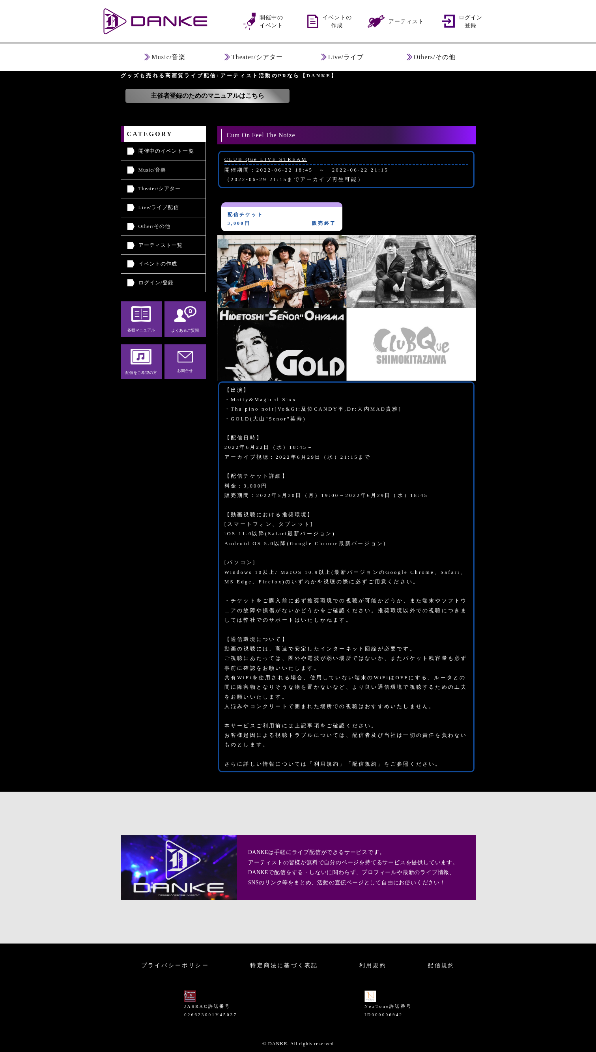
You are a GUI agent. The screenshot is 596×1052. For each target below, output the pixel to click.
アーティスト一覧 (160, 245)
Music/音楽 (152, 170)
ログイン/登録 (156, 283)
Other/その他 (154, 226)
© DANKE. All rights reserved (298, 1043)
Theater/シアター (159, 188)
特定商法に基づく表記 (284, 965)
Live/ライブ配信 (158, 207)
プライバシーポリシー (175, 965)
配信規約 (441, 965)
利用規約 (373, 965)
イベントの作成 (157, 264)
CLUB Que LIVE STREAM (265, 159)
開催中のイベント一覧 (166, 151)
